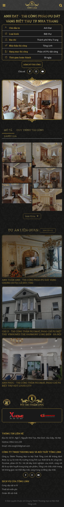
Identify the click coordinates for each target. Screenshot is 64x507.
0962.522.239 (15, 442)
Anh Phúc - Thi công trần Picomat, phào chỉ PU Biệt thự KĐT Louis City (31, 385)
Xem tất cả (48, 231)
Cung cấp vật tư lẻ (10, 485)
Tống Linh (32, 5)
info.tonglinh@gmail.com (19, 446)
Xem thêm (30, 217)
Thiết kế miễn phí (9, 489)
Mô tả (8, 131)
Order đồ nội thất (9, 493)
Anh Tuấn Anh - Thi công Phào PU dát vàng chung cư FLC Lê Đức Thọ (29, 282)
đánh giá (10, 137)
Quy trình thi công (30, 131)
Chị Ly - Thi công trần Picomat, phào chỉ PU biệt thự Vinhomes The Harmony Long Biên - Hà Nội (32, 334)
